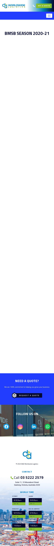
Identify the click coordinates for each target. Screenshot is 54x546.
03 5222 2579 (27, 477)
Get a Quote (44, 6)
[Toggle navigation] (49, 15)
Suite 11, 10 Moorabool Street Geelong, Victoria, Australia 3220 (27, 483)
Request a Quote (26, 395)
